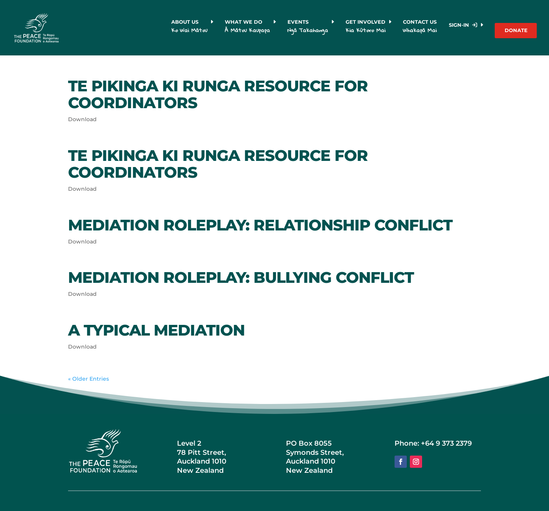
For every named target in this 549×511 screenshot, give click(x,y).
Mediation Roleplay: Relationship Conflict (260, 225)
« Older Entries (88, 378)
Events (307, 27)
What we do (247, 27)
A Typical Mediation (156, 330)
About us (189, 27)
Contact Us (421, 27)
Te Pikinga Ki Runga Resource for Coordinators (218, 94)
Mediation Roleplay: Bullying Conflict (241, 277)
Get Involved (365, 27)
